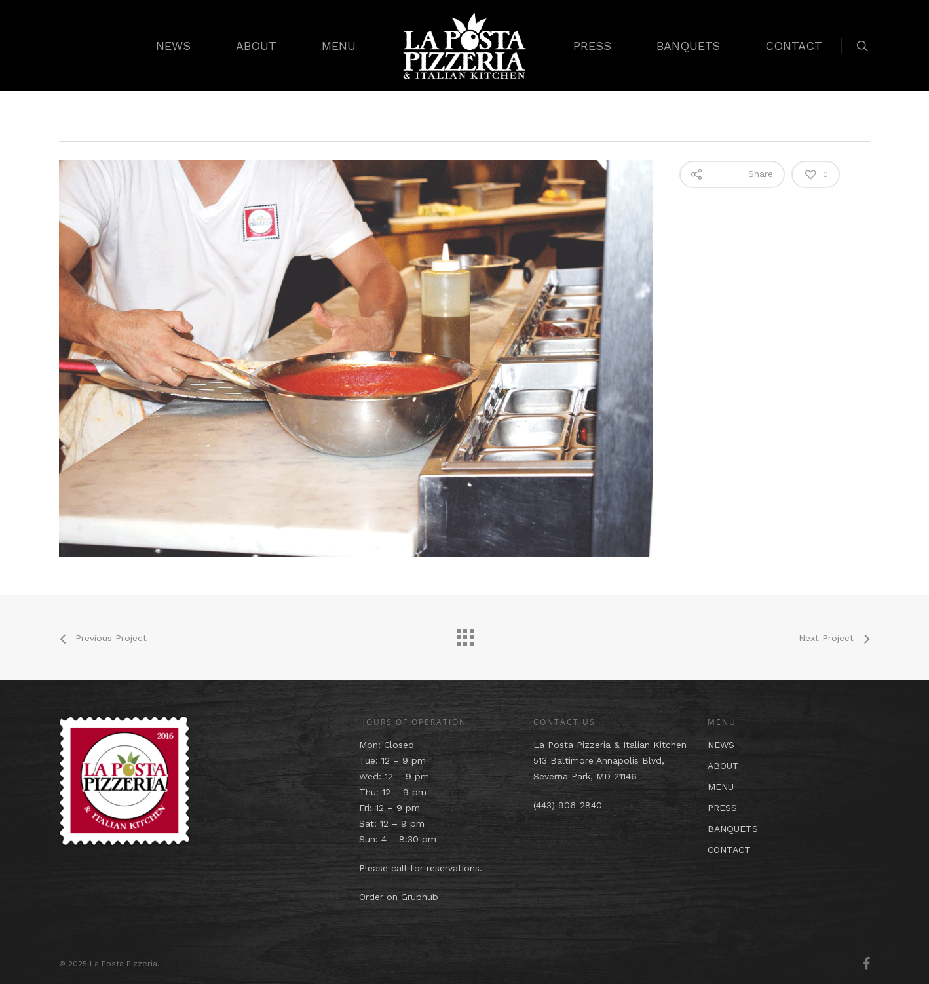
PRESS (592, 45)
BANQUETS (688, 45)
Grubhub (419, 897)
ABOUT (256, 45)
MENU (339, 45)
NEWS (173, 45)
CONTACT (793, 45)
